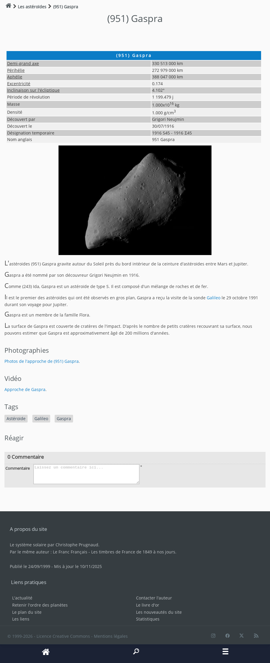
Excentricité (18, 83)
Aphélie (14, 77)
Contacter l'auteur (154, 598)
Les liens (20, 619)
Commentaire (17, 468)
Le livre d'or (147, 605)
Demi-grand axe (23, 63)
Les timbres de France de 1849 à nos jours (133, 552)
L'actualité (22, 598)
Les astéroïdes (32, 7)
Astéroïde (16, 418)
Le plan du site (27, 612)
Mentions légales (111, 636)
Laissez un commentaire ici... (86, 474)
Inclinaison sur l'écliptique (33, 90)
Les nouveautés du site (159, 612)
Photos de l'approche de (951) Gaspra (41, 361)
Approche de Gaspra (24, 389)
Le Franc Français (70, 552)
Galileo (213, 297)
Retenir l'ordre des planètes (40, 605)
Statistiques (148, 619)
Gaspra (64, 418)
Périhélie (16, 70)
